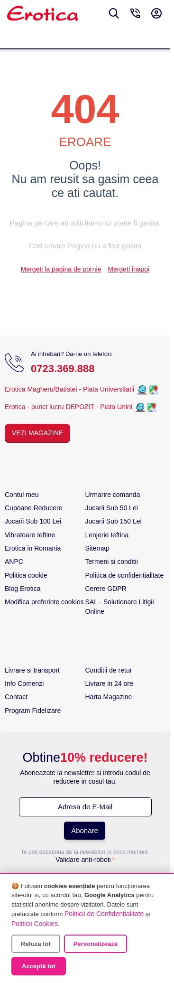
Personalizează (95, 943)
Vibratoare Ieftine (30, 535)
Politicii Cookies (34, 923)
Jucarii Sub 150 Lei (113, 521)
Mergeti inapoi (128, 269)
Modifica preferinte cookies (44, 602)
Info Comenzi (24, 683)
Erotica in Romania (33, 548)
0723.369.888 (63, 368)
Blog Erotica (22, 588)
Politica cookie (26, 575)
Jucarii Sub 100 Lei (33, 521)
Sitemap (97, 548)
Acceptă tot (38, 966)
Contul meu (22, 494)
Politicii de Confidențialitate (104, 913)
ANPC (14, 561)
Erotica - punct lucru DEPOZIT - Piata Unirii (69, 407)
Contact (16, 697)
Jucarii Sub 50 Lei (111, 508)
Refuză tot (36, 943)
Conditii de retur (108, 670)
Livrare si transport (32, 670)
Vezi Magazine (37, 433)
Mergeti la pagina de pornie (61, 269)
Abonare (84, 830)
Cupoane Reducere (33, 508)
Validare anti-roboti (82, 859)
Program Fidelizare (33, 710)
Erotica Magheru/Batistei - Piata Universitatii (69, 389)
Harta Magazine (108, 697)
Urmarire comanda (112, 494)
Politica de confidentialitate (124, 575)
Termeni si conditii (111, 561)
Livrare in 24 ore (109, 683)
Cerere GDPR (106, 588)
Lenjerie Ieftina (107, 535)
